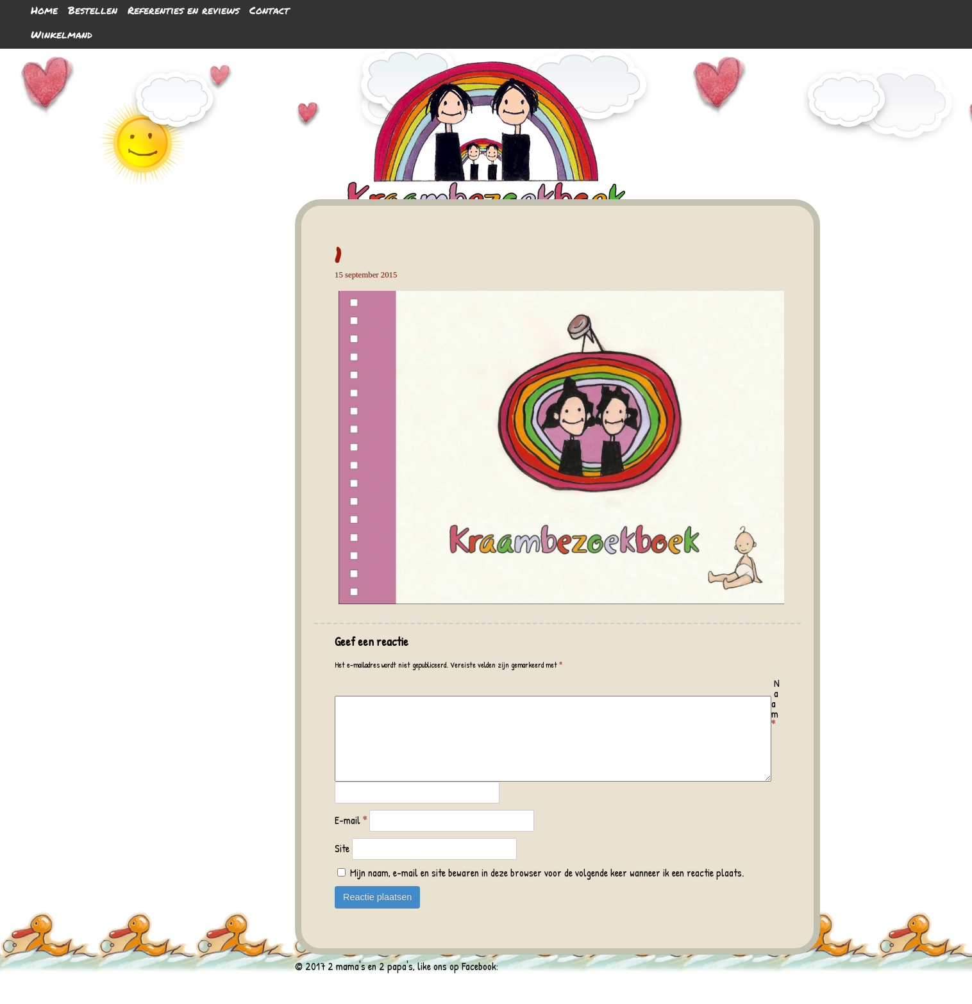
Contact (269, 10)
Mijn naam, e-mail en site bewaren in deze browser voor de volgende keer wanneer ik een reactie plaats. (547, 888)
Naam (775, 703)
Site (342, 864)
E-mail (351, 835)
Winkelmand (61, 34)
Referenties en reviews (183, 10)
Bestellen (92, 10)
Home (44, 10)
